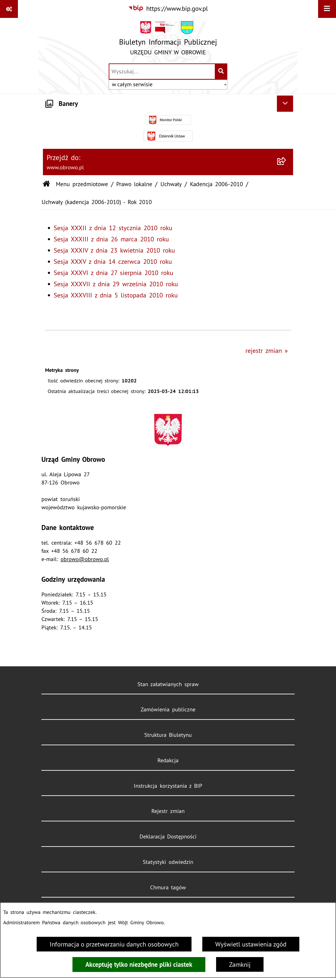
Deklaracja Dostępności (168, 836)
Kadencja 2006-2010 (216, 184)
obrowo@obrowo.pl (85, 559)
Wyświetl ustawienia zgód (250, 944)
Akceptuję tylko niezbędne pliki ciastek (138, 964)
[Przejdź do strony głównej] (168, 40)
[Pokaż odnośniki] (9, 9)
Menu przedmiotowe (82, 184)
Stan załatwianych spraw (168, 684)
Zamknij (240, 964)
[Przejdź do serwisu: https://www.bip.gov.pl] (168, 8)
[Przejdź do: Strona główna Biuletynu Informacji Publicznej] (46, 184)
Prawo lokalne (134, 184)
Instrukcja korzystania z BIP (168, 785)
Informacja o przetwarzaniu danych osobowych (114, 944)
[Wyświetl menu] (327, 9)
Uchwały (171, 184)
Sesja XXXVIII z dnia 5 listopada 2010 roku (116, 295)
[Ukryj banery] (285, 104)
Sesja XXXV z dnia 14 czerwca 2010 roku (113, 261)
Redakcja (168, 760)
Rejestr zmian (168, 811)
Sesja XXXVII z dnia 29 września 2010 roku (116, 284)
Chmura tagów (168, 887)
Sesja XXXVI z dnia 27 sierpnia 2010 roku (113, 273)
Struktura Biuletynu (168, 734)
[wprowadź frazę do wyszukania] (162, 71)
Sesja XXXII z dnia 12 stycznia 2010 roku (113, 228)
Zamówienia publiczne (168, 709)
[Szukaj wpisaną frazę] (221, 71)
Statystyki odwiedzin (168, 862)
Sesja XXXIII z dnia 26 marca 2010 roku (111, 239)
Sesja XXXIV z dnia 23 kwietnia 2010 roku (114, 250)
